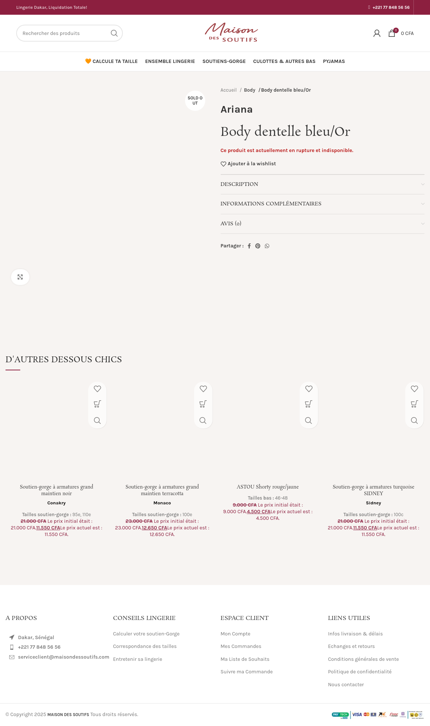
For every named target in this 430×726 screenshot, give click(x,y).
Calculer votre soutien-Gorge (146, 634)
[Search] (69, 33)
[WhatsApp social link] (267, 246)
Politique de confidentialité (360, 672)
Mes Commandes (241, 646)
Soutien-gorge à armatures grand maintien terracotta (162, 490)
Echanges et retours (351, 646)
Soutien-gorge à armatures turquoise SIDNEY (373, 490)
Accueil (229, 90)
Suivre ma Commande (247, 672)
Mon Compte (235, 634)
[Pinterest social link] (258, 246)
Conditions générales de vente (363, 659)
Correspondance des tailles (145, 646)
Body (250, 90)
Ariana (237, 109)
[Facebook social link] (249, 246)
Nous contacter (346, 684)
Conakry (56, 502)
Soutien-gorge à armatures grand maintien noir (56, 490)
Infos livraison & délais (355, 634)
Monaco (162, 502)
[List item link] (53, 647)
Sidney (373, 502)
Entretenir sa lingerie (137, 659)
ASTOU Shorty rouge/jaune (268, 487)
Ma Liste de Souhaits (245, 659)
